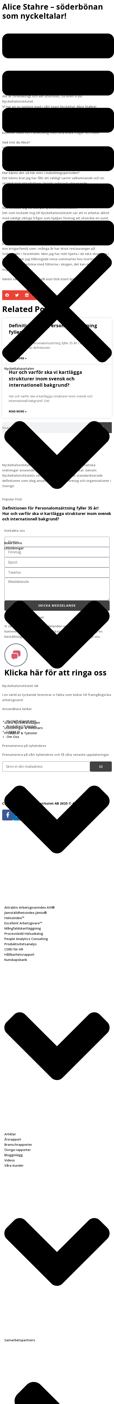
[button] (57, 140)
